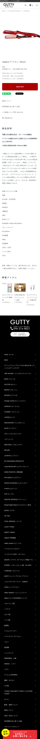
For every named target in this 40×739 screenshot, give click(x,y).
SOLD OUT (20, 87)
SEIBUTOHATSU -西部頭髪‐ (13, 472)
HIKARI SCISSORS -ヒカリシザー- (16, 483)
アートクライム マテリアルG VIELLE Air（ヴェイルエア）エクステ (19, 367)
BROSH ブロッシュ (10, 390)
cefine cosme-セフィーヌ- (13, 543)
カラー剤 (7, 614)
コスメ (6, 642)
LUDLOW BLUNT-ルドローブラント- (16, 466)
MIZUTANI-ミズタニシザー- (13, 444)
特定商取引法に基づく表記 (11, 106)
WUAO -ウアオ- (9, 510)
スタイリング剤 (9, 603)
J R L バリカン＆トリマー (13, 434)
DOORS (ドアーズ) (10, 395)
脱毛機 (6, 647)
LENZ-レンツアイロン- (12, 587)
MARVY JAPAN (9, 532)
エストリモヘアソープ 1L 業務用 (7, 297)
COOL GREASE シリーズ (12, 521)
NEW (6, 360)
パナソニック (8, 439)
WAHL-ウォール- (9, 379)
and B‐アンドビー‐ (10, 428)
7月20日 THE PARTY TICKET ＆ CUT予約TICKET (18, 692)
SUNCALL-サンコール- (12, 406)
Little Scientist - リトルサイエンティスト (17, 373)
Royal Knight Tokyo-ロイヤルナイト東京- (17, 505)
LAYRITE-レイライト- (11, 455)
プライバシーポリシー (11, 726)
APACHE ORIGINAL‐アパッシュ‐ (15, 499)
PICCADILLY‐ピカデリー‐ (12, 477)
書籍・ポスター (9, 680)
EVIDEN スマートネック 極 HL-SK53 (17, 565)
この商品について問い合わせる (12, 112)
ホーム (3, 11)
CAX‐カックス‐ (9, 494)
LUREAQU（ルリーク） (12, 571)
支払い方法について (11, 715)
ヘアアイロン (26, 11)
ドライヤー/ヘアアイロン (14, 11)
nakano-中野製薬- (10, 538)
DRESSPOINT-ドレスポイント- (14, 423)
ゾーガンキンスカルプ (11, 549)
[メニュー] (37, 5)
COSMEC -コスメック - (12, 412)
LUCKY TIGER (9, 527)
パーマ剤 (7, 620)
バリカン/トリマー (10, 631)
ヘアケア (7, 609)
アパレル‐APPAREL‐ (11, 675)
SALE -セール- (9, 354)
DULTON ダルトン (10, 384)
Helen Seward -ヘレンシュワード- (15, 592)
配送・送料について (11, 705)
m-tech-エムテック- (10, 488)
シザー (6, 669)
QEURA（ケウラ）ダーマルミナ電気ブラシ (18, 560)
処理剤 (6, 625)
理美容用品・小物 (10, 658)
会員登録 (4, 69)
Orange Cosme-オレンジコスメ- (15, 401)
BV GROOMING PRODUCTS (14, 461)
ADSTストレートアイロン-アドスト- (16, 576)
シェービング (8, 653)
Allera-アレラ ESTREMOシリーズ (15, 598)
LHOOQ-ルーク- (9, 417)
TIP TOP (7, 516)
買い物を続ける (7, 118)
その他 (6, 686)
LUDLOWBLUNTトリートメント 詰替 (19, 297)
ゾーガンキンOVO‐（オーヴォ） (15, 554)
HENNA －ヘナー (10, 664)
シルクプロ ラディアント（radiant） (16, 581)
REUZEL (7, 450)
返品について (6, 101)
